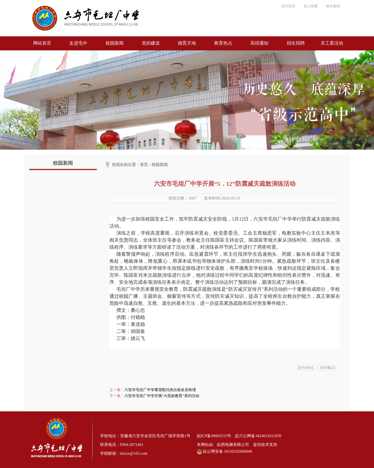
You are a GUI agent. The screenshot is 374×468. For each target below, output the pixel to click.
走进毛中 (78, 43)
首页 (144, 164)
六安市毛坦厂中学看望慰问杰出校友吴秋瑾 (160, 390)
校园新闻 (115, 43)
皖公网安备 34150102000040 (224, 451)
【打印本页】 (305, 367)
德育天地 (187, 43)
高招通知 (259, 43)
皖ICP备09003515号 (214, 436)
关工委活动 (332, 43)
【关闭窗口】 (328, 367)
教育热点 (223, 43)
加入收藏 (311, 6)
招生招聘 (296, 43)
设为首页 (288, 6)
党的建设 (151, 43)
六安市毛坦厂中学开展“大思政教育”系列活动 (161, 396)
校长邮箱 (333, 6)
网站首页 (42, 43)
